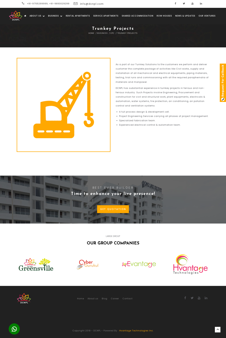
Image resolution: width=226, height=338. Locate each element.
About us (37, 15)
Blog (104, 298)
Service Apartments (105, 15)
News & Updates (185, 15)
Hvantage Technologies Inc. (136, 330)
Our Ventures (207, 15)
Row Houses (164, 15)
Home (91, 33)
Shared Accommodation (137, 15)
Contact (127, 298)
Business (55, 15)
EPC (112, 33)
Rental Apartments (78, 15)
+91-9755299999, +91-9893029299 (45, 3)
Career (115, 298)
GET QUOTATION (113, 209)
